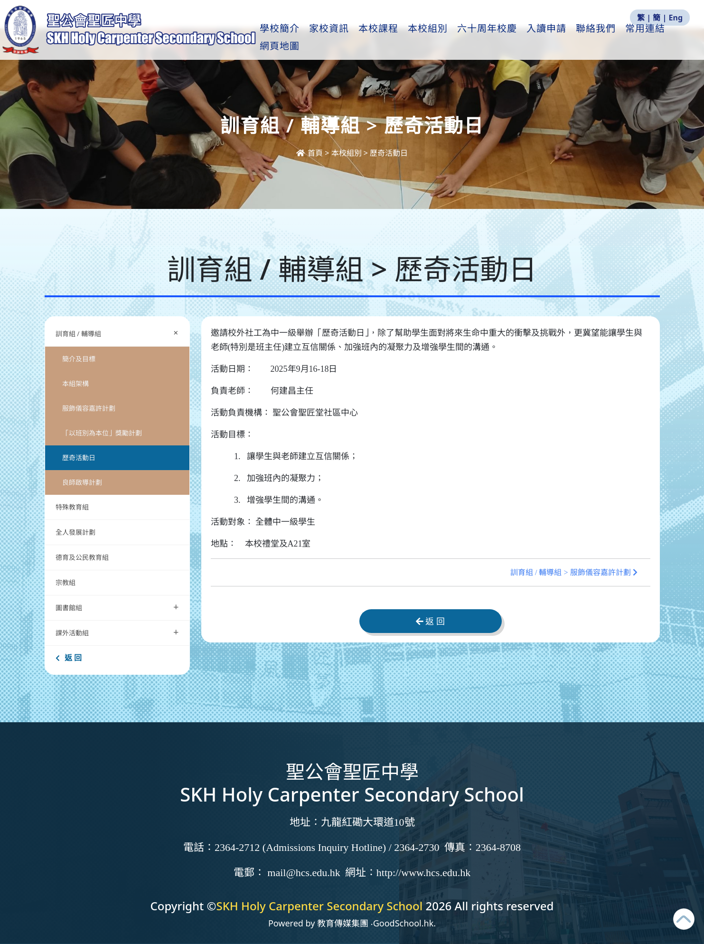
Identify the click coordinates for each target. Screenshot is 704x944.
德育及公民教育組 (82, 557)
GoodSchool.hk (403, 923)
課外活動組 (117, 631)
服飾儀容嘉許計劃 (88, 408)
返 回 (69, 657)
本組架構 (75, 383)
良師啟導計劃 (82, 482)
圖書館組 (117, 606)
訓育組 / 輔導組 (119, 332)
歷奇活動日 (78, 457)
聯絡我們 (609, 38)
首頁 (310, 153)
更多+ (654, 38)
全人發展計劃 (75, 532)
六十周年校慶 (500, 38)
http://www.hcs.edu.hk (423, 872)
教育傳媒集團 (342, 923)
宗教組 (65, 582)
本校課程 (392, 38)
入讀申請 (560, 38)
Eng (676, 17)
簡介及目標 (78, 358)
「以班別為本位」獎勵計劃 (102, 432)
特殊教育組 (72, 506)
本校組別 (441, 38)
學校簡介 (293, 38)
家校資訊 (342, 38)
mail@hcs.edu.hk (303, 872)
